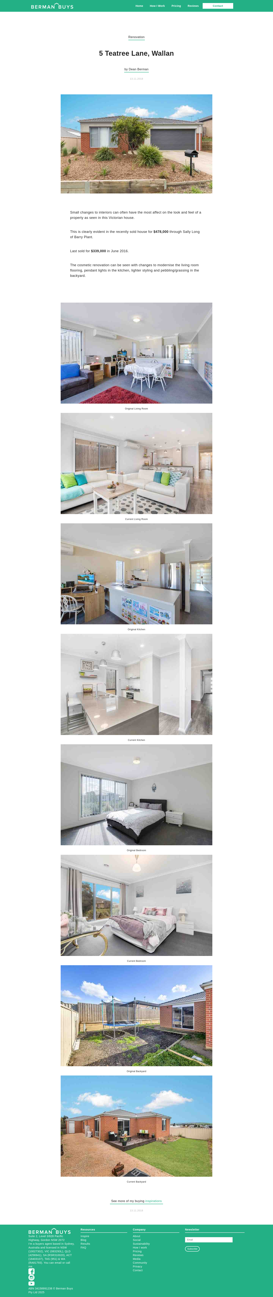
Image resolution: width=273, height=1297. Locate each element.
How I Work (157, 5)
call (68, 1262)
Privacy (137, 1266)
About (136, 1236)
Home (139, 5)
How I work (140, 1247)
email (58, 1262)
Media (137, 1258)
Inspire (85, 1236)
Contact (218, 5)
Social (137, 1239)
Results (85, 1243)
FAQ (83, 1247)
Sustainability (141, 1243)
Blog (83, 1239)
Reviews (193, 5)
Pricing (176, 5)
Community (140, 1262)
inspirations (153, 1201)
